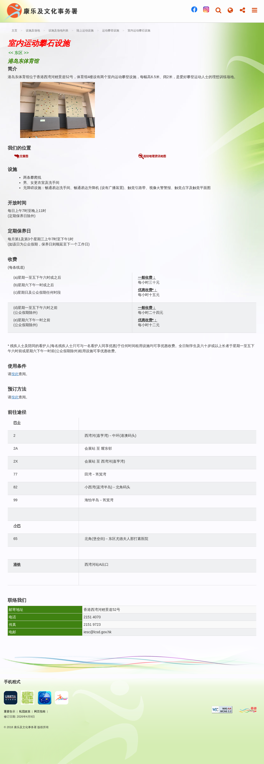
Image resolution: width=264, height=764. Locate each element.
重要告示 (9, 711)
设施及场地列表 (57, 30)
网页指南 (39, 711)
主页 (14, 30)
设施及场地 (32, 30)
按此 (15, 374)
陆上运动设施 (85, 30)
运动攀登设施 (110, 30)
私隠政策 (24, 711)
